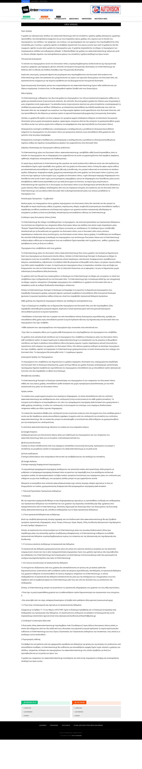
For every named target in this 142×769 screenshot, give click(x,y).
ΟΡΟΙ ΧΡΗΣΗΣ (66, 755)
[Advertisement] (71, 41)
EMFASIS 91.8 (28, 18)
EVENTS (26, 745)
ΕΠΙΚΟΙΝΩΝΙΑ (43, 1)
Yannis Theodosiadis (77, 765)
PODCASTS (60, 18)
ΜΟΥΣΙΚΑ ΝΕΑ (101, 19)
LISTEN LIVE (27, 737)
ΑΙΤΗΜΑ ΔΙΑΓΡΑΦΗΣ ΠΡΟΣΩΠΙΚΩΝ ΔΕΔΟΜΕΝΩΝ (88, 755)
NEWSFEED (87, 19)
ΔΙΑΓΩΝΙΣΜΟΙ (28, 741)
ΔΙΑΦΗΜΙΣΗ (34, 1)
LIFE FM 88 (44, 18)
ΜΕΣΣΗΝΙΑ (74, 19)
